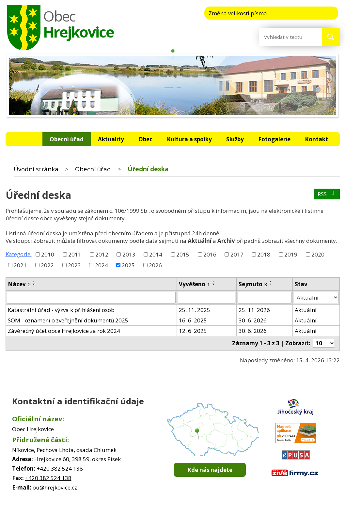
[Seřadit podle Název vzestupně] (34, 281)
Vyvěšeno (194, 284)
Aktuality (111, 139)
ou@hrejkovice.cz (55, 487)
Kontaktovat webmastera (148, 517)
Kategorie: (19, 253)
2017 (236, 254)
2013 (128, 254)
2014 (155, 254)
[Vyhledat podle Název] (91, 298)
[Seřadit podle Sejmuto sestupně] (270, 284)
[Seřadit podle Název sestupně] (34, 284)
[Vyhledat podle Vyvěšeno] (206, 298)
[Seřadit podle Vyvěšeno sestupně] (213, 284)
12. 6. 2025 (193, 331)
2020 (317, 254)
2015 (182, 254)
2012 (101, 254)
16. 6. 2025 (193, 320)
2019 (290, 254)
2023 (74, 265)
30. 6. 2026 (253, 320)
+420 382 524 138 (60, 468)
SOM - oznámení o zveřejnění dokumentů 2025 (68, 320)
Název (19, 284)
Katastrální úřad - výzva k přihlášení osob (61, 310)
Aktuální (306, 310)
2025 (128, 265)
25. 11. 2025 (194, 310)
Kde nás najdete (209, 470)
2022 (47, 265)
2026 (155, 265)
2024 (101, 265)
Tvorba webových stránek (163, 523)
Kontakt (316, 139)
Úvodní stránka (26, 139)
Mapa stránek (195, 517)
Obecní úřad (67, 139)
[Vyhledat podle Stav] (316, 298)
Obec (145, 139)
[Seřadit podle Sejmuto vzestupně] (270, 281)
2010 (47, 254)
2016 (209, 254)
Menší (285, 13)
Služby (235, 139)
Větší (325, 13)
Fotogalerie (274, 139)
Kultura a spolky (189, 139)
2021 (20, 265)
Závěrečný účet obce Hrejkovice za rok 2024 (64, 331)
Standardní (305, 13)
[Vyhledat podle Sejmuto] (264, 298)
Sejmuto (253, 284)
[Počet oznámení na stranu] (324, 343)
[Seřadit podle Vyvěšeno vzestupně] (213, 281)
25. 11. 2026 (254, 310)
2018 (263, 254)
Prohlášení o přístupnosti (241, 517)
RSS (327, 194)
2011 (74, 254)
